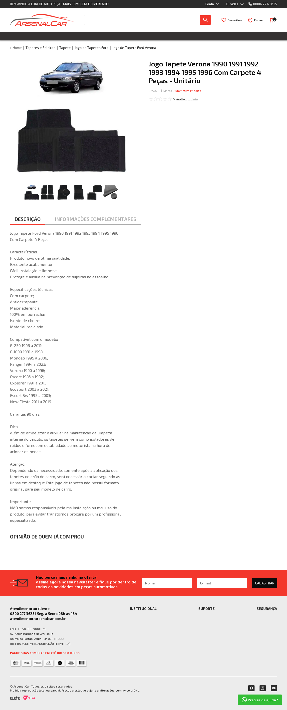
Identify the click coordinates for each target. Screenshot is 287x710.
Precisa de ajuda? (260, 700)
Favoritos (235, 20)
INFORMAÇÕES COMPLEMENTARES (95, 219)
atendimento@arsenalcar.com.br (38, 618)
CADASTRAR (264, 583)
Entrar (258, 20)
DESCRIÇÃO (27, 219)
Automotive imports (187, 90)
